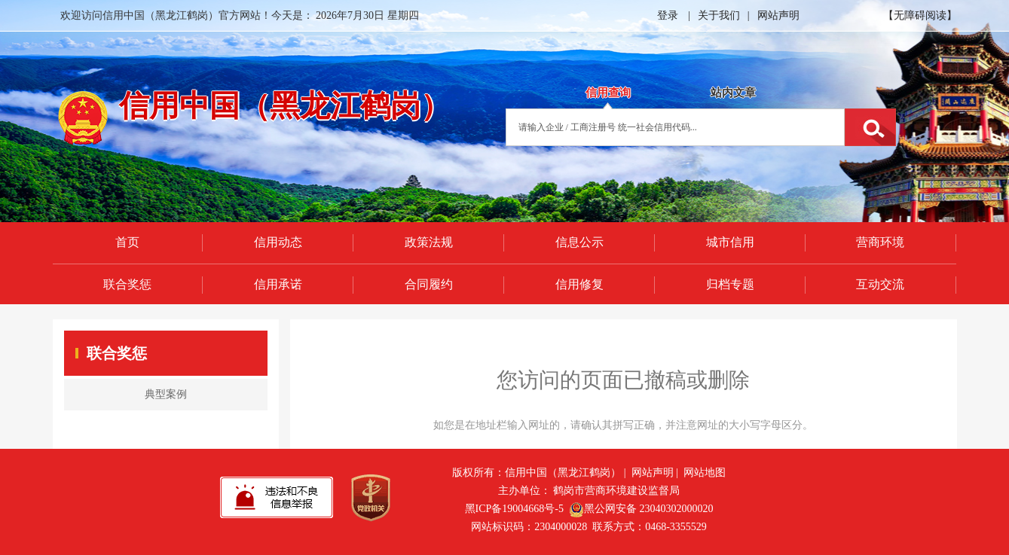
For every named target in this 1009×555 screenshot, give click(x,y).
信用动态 (278, 242)
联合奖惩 (127, 284)
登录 (667, 15)
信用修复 (579, 284)
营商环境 (880, 242)
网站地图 (704, 472)
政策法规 (429, 242)
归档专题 (730, 284)
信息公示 (579, 242)
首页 (127, 242)
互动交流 (880, 284)
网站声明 (778, 15)
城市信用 (730, 242)
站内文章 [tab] (733, 93)
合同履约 (429, 284)
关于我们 (719, 15)
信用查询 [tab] (608, 93)
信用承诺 (278, 284)
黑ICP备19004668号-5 (514, 508)
